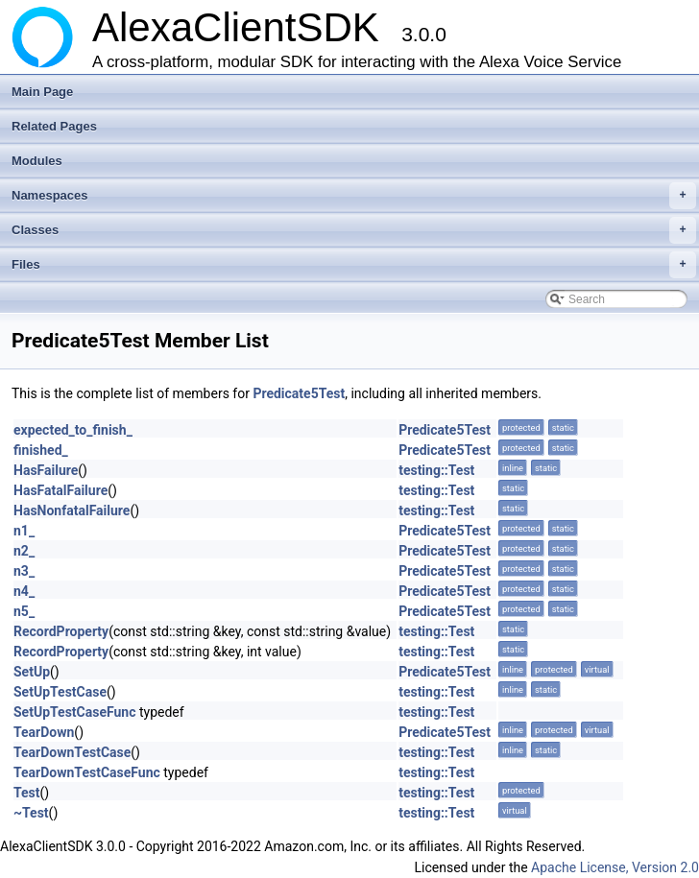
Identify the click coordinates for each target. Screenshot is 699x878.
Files (354, 264)
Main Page (42, 91)
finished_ (40, 450)
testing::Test (436, 470)
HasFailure (45, 470)
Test (26, 792)
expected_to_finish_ (73, 430)
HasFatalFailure (60, 490)
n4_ (24, 591)
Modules (37, 161)
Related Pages (54, 126)
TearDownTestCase (72, 752)
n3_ (24, 571)
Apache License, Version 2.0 (615, 867)
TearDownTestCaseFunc (86, 772)
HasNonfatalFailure (71, 510)
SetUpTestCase (60, 692)
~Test (31, 812)
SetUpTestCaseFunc (74, 712)
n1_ (24, 530)
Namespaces (354, 195)
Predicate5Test (299, 393)
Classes (354, 230)
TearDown (43, 732)
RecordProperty (60, 631)
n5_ (24, 611)
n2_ (24, 550)
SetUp (31, 671)
